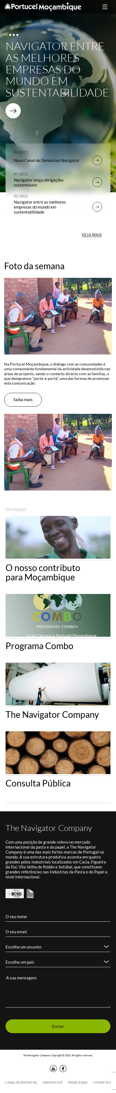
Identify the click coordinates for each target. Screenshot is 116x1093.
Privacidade (77, 1082)
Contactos (102, 1082)
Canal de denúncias (21, 1082)
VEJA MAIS (92, 235)
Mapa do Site (53, 1082)
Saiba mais (23, 399)
